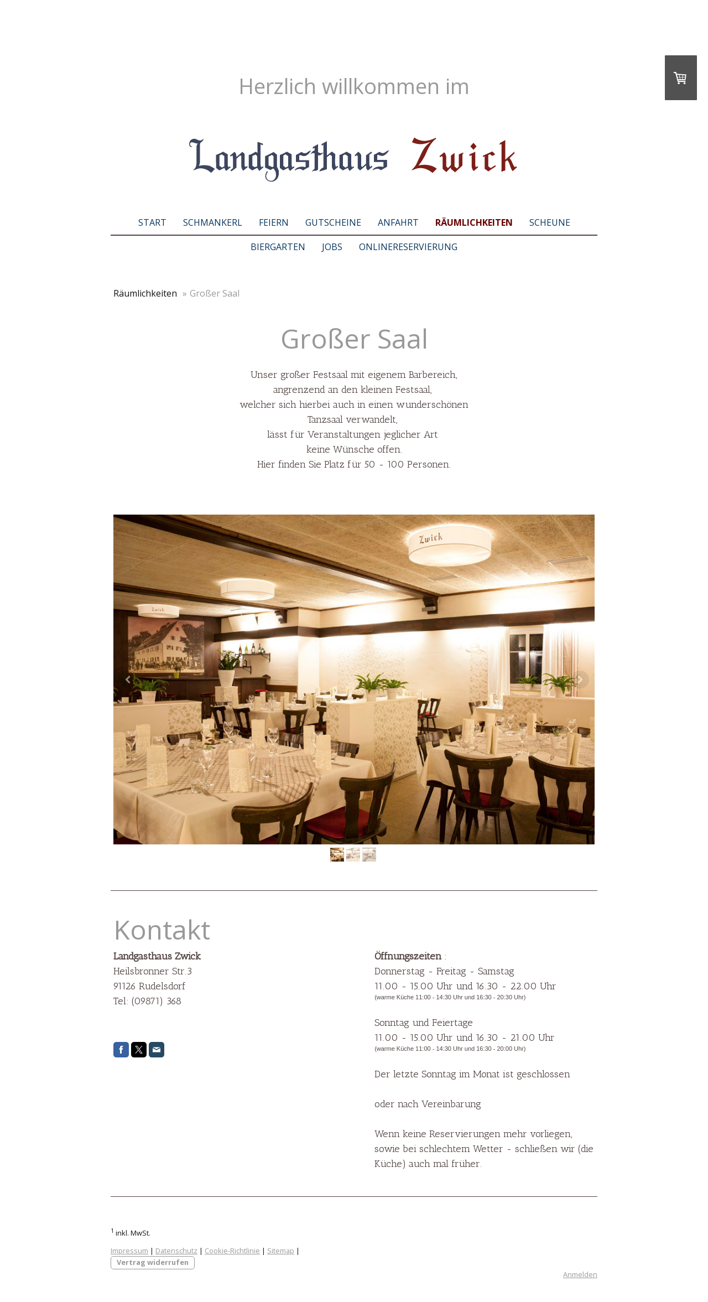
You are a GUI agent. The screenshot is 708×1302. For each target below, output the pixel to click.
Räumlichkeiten (474, 222)
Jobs (332, 247)
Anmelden (580, 1274)
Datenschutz (176, 1251)
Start (152, 222)
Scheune (549, 222)
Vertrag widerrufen (153, 1262)
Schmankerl (212, 222)
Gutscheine (333, 222)
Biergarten (278, 247)
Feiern (274, 222)
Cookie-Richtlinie (232, 1251)
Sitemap (280, 1251)
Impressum (129, 1251)
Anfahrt (398, 222)
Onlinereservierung (408, 247)
